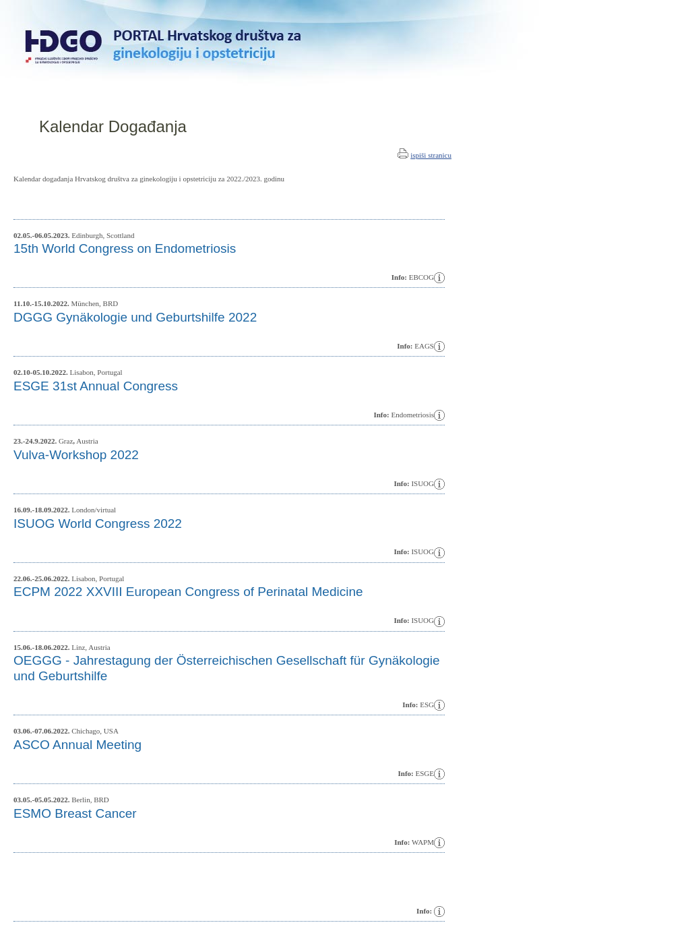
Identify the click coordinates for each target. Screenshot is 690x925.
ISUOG (422, 551)
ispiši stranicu (430, 155)
